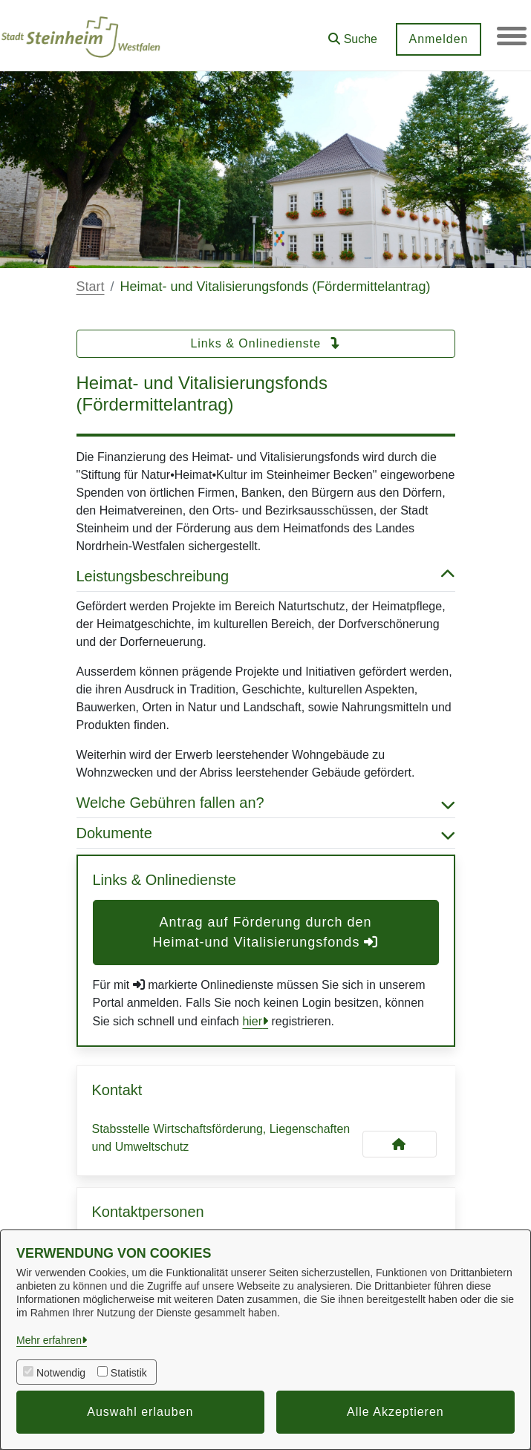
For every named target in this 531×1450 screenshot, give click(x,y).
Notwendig (60, 1373)
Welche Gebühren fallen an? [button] (265, 802)
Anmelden (438, 39)
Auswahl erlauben (140, 1411)
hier (252, 1021)
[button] (353, 34)
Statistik (129, 1373)
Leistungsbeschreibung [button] (265, 576)
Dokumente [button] (265, 833)
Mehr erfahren (49, 1340)
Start (90, 286)
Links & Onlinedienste (265, 343)
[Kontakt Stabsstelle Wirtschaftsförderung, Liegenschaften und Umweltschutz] (399, 1144)
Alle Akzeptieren (395, 1411)
